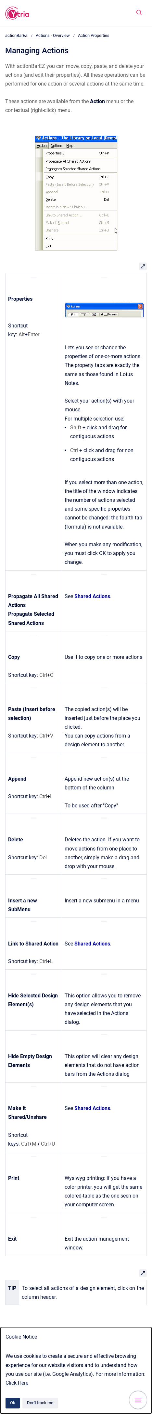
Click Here (17, 1383)
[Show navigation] (138, 1400)
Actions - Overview (53, 35)
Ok (12, 1402)
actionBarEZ (16, 35)
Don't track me (40, 1402)
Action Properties (93, 35)
